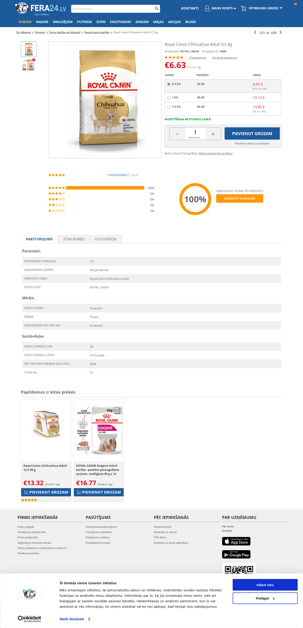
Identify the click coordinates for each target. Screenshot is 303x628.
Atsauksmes (74, 239)
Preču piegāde (26, 526)
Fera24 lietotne (162, 526)
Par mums (228, 526)
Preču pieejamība (28, 537)
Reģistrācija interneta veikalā (34, 542)
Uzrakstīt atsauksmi (224, 57)
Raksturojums (39, 239)
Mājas (158, 22)
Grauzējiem (63, 22)
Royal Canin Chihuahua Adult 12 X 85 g (45, 468)
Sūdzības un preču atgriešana (171, 542)
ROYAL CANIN (189, 51)
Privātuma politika (28, 553)
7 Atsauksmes (197, 57)
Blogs (190, 22)
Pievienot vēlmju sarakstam (252, 143)
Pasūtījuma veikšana (98, 537)
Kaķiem (42, 22)
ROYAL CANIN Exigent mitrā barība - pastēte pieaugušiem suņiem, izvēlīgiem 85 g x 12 (97, 470)
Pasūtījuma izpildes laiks (32, 532)
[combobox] (115, 9)
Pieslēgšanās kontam (98, 542)
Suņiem (25, 22)
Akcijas (174, 22)
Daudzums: (195, 137)
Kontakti (190, 8)
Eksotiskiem (120, 22)
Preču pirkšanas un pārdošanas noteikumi (42, 548)
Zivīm (100, 22)
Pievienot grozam (252, 133)
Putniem (84, 22)
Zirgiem (142, 22)
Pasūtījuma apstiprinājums (101, 526)
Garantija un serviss (165, 532)
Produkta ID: (210, 51)
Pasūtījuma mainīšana (99, 532)
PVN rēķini (160, 537)
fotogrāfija (106, 239)
